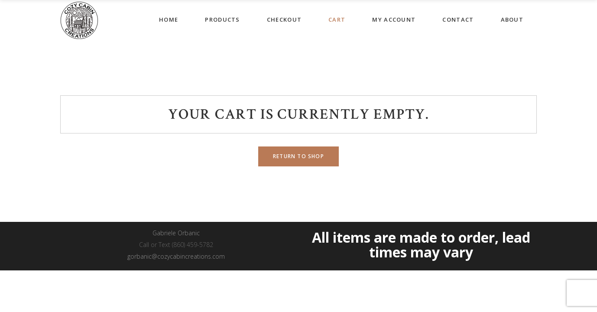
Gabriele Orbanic (176, 233)
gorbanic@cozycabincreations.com (176, 256)
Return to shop (298, 156)
